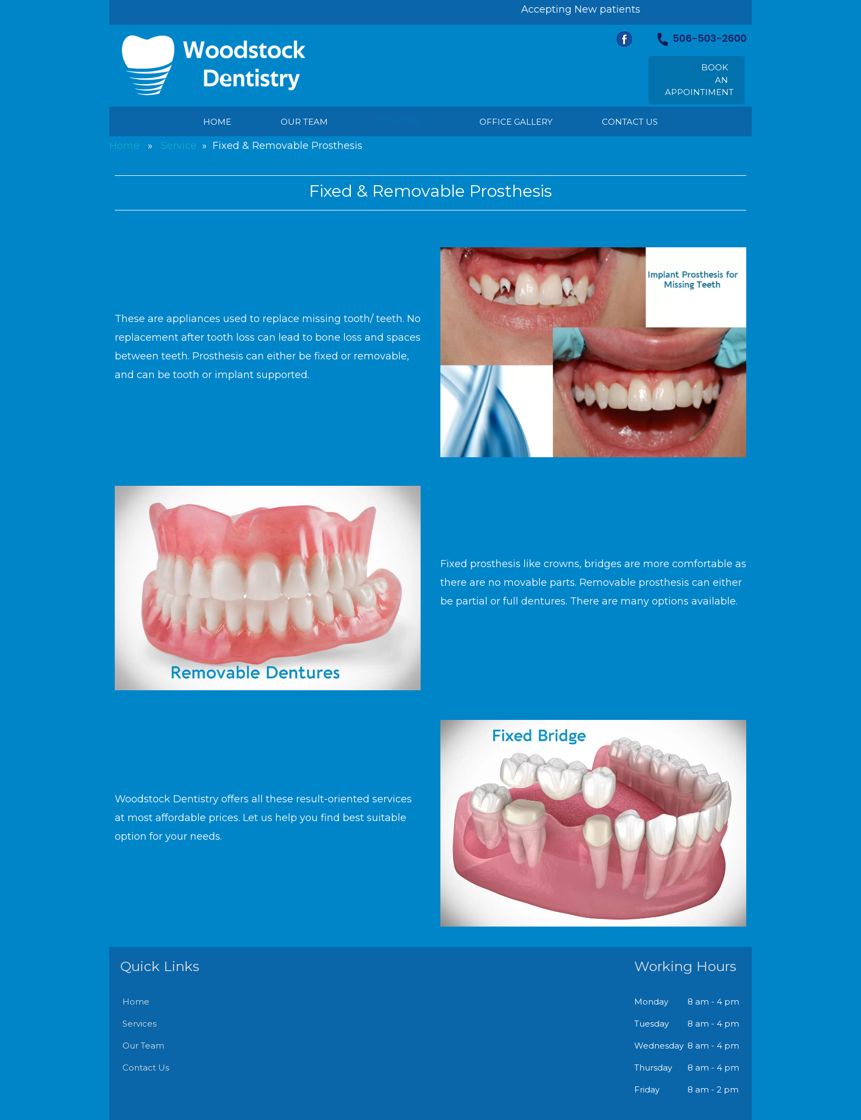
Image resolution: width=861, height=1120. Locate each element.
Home (124, 146)
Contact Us (145, 1067)
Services (139, 1023)
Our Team (143, 1045)
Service (179, 146)
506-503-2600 (702, 38)
